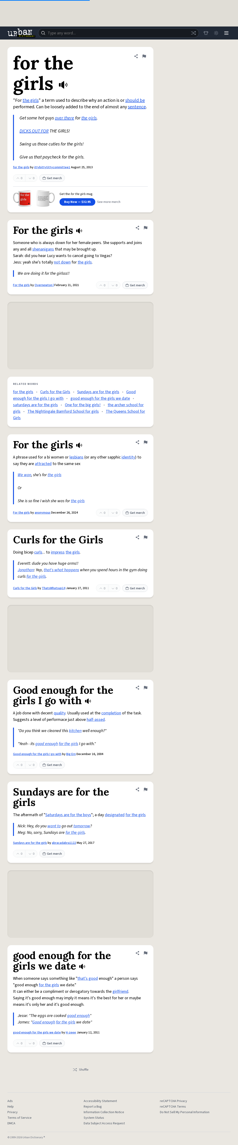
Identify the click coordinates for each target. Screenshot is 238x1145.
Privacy (12, 1112)
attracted (43, 464)
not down (62, 262)
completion (111, 713)
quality (59, 713)
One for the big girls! (83, 405)
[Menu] (226, 33)
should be (135, 100)
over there (64, 118)
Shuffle (81, 1069)
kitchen (75, 731)
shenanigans (43, 249)
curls (38, 552)
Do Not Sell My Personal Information (184, 1112)
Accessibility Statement (100, 1101)
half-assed (96, 720)
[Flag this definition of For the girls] (145, 227)
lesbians (76, 457)
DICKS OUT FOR (34, 131)
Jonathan (26, 570)
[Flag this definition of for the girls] (144, 56)
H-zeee (71, 1032)
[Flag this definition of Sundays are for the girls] (145, 789)
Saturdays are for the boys (68, 815)
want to (54, 826)
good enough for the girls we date (100, 398)
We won (24, 475)
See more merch (108, 202)
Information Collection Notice (104, 1112)
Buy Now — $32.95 (77, 202)
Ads (10, 1101)
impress (58, 552)
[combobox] (118, 33)
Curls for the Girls (55, 392)
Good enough (43, 1022)
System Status (94, 1117)
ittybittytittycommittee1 (52, 167)
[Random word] (193, 33)
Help (10, 1106)
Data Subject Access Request (104, 1123)
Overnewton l (44, 285)
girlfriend (120, 991)
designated (115, 815)
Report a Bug (93, 1106)
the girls (31, 100)
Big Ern (71, 754)
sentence (137, 107)
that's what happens (61, 570)
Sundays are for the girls (98, 392)
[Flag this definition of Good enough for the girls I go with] (145, 687)
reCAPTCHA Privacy (173, 1101)
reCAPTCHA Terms (173, 1106)
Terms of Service (19, 1117)
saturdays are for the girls (35, 405)
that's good (87, 978)
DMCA (11, 1123)
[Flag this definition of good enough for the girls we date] (145, 953)
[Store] (206, 33)
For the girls (21, 285)
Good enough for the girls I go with (37, 754)
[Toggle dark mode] (216, 33)
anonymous (42, 512)
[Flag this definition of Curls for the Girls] (145, 537)
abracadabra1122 (64, 843)
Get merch (52, 178)
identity (128, 457)
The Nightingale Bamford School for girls (63, 411)
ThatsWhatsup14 (53, 588)
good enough (46, 744)
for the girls (21, 167)
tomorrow (81, 826)
